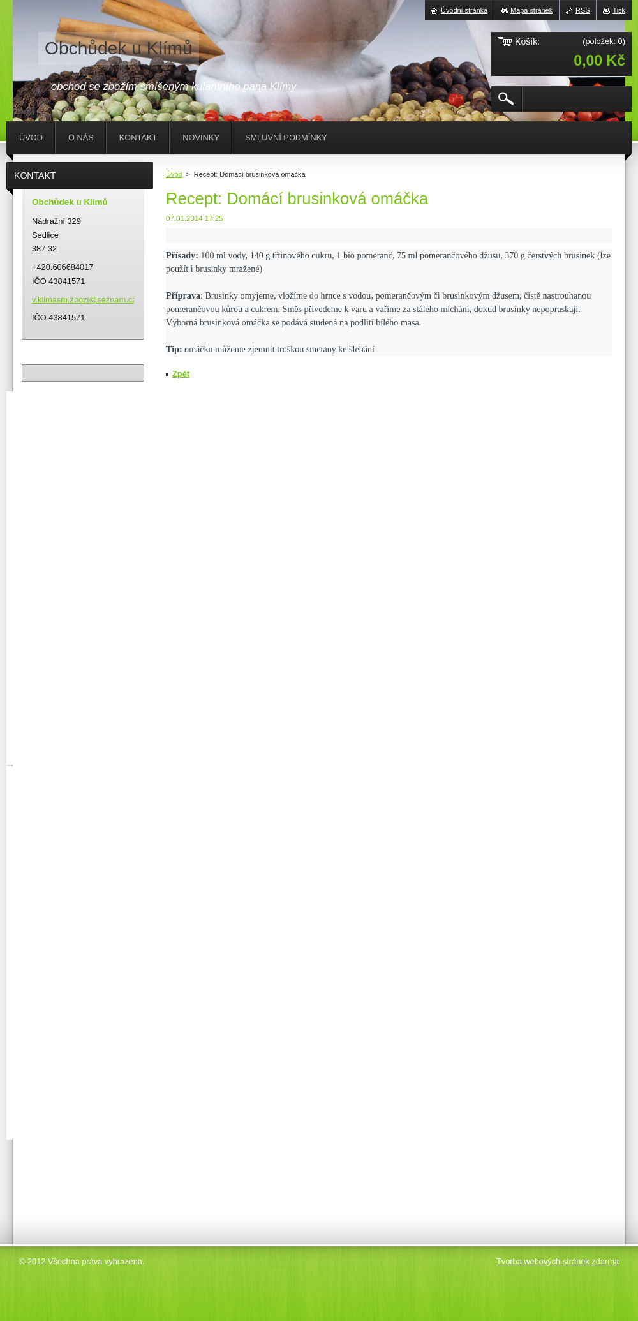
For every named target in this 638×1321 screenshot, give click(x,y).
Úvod (174, 174)
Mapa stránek (531, 10)
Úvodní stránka (464, 10)
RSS (582, 10)
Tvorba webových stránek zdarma (557, 1261)
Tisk (618, 10)
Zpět (180, 373)
